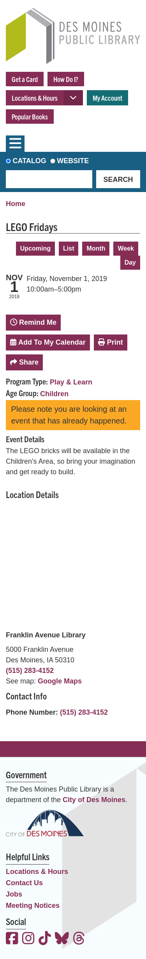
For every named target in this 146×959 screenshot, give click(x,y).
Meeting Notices (33, 905)
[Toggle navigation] (15, 143)
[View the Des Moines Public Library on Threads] (79, 939)
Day (130, 262)
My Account (107, 97)
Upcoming (35, 248)
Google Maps (60, 681)
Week (126, 248)
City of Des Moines (94, 800)
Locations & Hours (35, 97)
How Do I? (65, 79)
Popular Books (30, 116)
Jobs (14, 894)
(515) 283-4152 (30, 670)
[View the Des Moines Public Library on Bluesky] (62, 939)
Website (73, 161)
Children (54, 394)
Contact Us (24, 883)
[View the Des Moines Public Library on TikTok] (45, 939)
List (68, 248)
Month (95, 248)
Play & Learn (71, 382)
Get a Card (25, 79)
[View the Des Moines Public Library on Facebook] (12, 939)
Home (15, 204)
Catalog (29, 161)
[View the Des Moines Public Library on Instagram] (28, 939)
